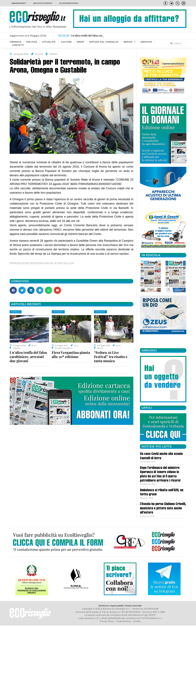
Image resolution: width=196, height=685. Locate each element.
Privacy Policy (107, 621)
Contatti (18, 45)
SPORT (80, 42)
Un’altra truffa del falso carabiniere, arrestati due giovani (28, 356)
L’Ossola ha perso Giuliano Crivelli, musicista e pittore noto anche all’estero (163, 508)
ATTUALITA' (58, 312)
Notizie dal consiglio (104, 42)
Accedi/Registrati (69, 3)
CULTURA (66, 42)
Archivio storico (42, 3)
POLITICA (31, 42)
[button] (13, 290)
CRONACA (15, 42)
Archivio (146, 42)
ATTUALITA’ (49, 42)
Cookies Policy (123, 621)
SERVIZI (130, 42)
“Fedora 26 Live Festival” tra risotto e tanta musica (110, 356)
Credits (137, 621)
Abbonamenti (18, 3)
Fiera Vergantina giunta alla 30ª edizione (71, 354)
